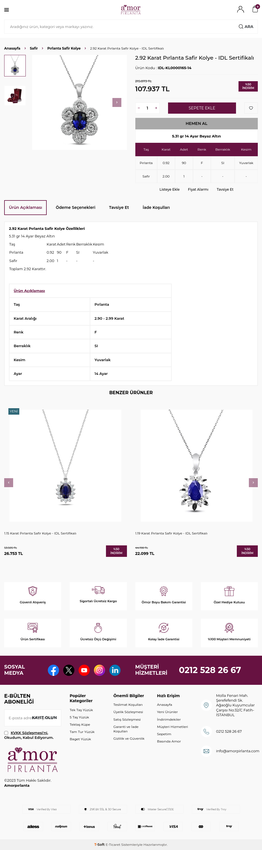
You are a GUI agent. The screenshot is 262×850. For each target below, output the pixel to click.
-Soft (99, 844)
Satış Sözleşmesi (127, 719)
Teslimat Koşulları (128, 704)
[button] (116, 102)
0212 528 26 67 (210, 670)
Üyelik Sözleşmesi (128, 712)
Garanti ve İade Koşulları (125, 729)
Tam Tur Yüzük (82, 732)
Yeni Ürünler (167, 712)
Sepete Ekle (202, 108)
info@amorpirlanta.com (237, 751)
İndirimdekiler (169, 719)
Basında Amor (169, 741)
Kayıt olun (44, 717)
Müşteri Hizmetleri (172, 727)
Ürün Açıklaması (25, 207)
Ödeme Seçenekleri (75, 207)
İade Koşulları (156, 207)
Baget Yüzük (80, 739)
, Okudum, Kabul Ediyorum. (29, 735)
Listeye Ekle (170, 189)
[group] (79, 102)
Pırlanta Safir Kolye (64, 48)
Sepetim (164, 734)
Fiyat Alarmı (198, 189)
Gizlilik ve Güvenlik (128, 738)
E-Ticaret (113, 844)
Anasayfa (12, 48)
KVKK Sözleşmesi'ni (29, 732)
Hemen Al (196, 123)
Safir (34, 48)
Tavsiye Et (225, 189)
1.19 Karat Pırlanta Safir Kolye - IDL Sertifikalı (171, 533)
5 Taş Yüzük (79, 717)
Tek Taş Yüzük (81, 710)
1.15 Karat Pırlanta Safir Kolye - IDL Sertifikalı (40, 533)
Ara (246, 26)
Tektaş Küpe (80, 724)
